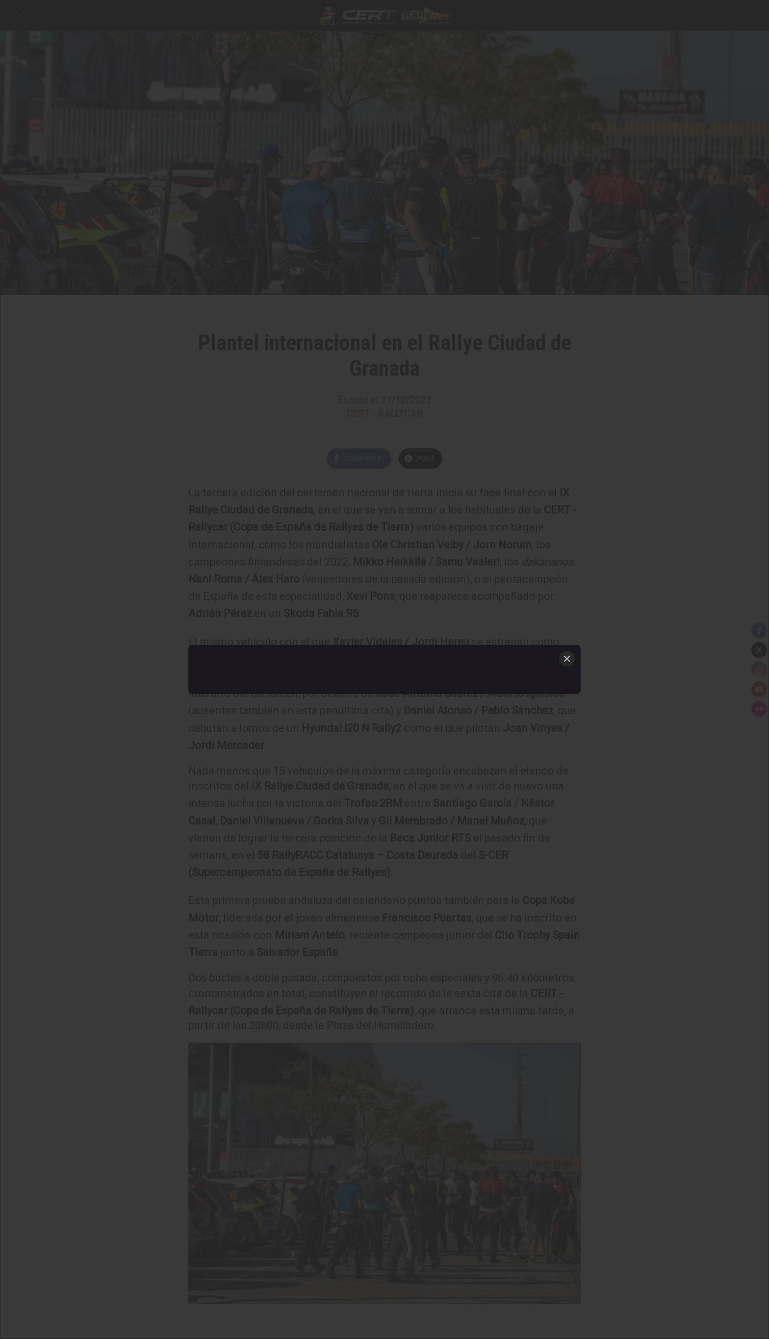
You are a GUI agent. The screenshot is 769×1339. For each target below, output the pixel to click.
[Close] (567, 659)
